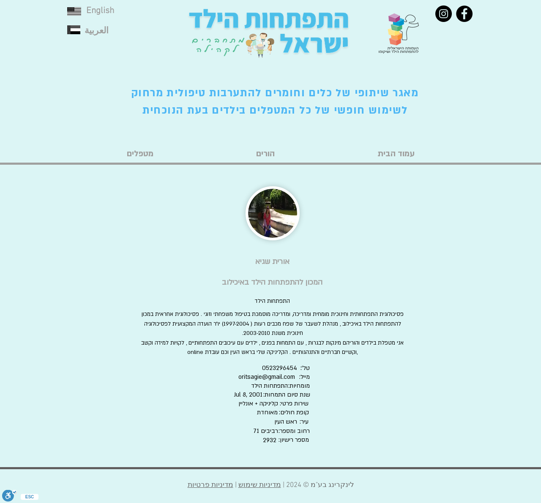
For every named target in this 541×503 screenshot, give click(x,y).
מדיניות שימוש (259, 485)
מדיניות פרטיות (210, 485)
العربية (97, 31)
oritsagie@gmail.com (266, 377)
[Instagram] (443, 13)
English (100, 10)
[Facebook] (464, 13)
